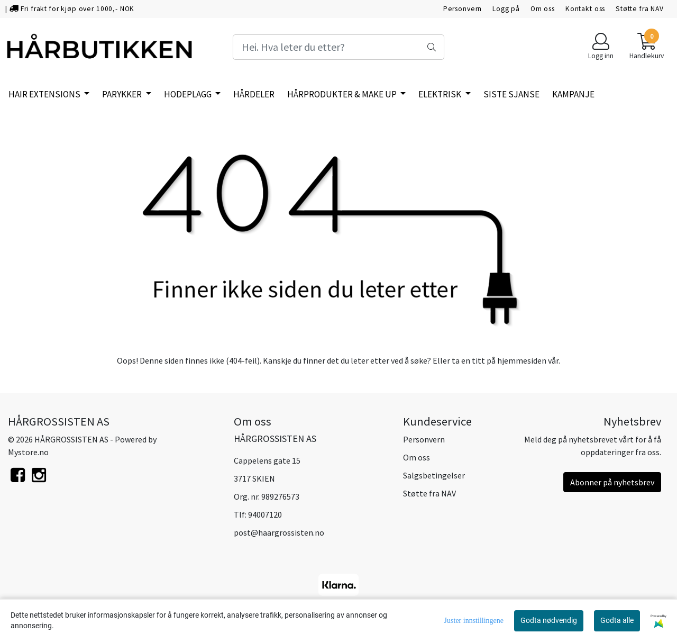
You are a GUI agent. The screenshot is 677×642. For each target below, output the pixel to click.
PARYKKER (122, 94)
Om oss (542, 8)
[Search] (338, 47)
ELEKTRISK (440, 94)
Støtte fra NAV (640, 8)
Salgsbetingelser (434, 475)
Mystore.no (28, 452)
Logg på (506, 8)
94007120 (265, 514)
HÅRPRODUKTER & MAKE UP (342, 94)
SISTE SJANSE (511, 94)
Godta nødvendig (548, 620)
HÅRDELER (254, 94)
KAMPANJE (573, 94)
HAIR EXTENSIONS (45, 94)
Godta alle (617, 620)
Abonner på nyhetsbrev (612, 482)
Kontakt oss (585, 8)
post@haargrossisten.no (279, 532)
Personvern (462, 8)
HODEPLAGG (188, 94)
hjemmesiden (521, 360)
